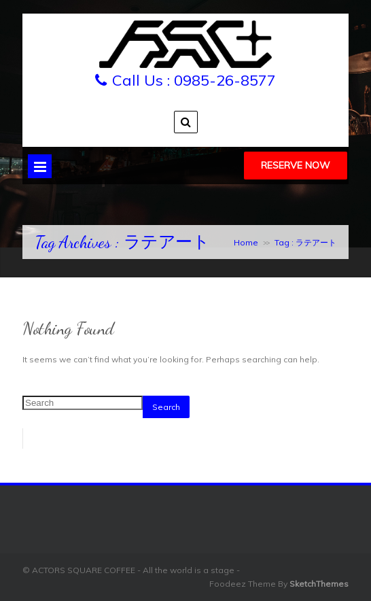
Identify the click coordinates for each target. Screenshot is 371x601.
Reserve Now (295, 165)
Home (246, 242)
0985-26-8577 (225, 80)
